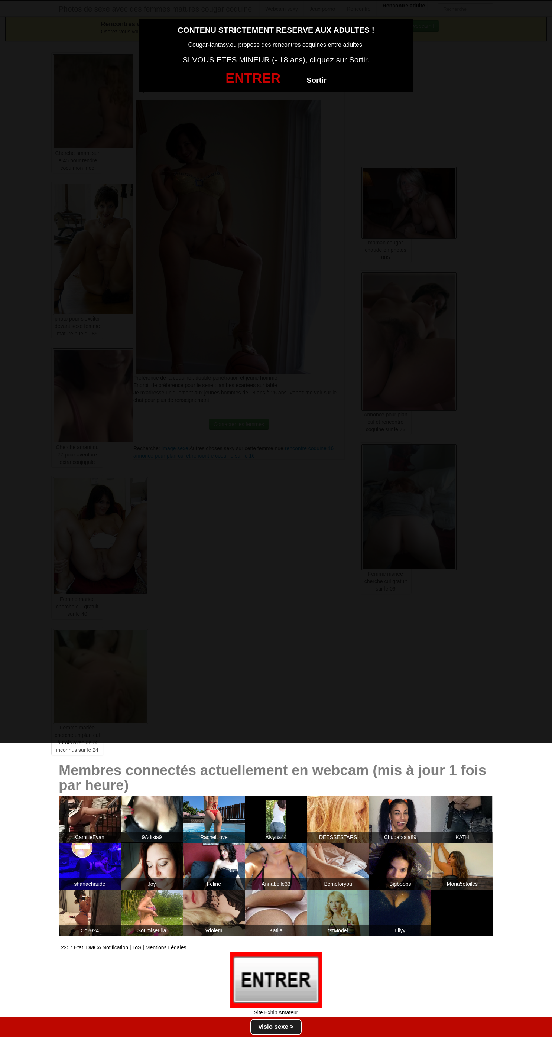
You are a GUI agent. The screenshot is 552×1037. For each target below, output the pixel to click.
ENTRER (252, 78)
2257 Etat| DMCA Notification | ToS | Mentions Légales (123, 947)
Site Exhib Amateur (276, 1012)
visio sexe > (276, 1026)
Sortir (316, 80)
